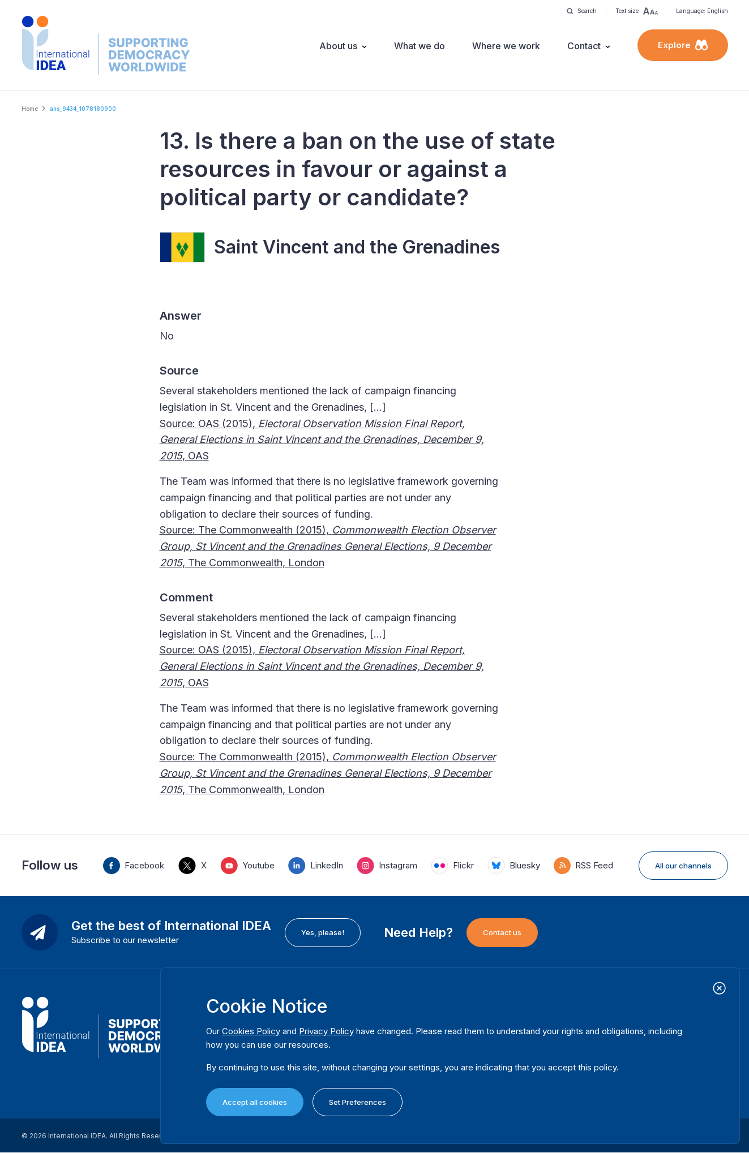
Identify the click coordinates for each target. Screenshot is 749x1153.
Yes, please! (322, 932)
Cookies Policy (251, 1031)
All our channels (683, 865)
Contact (584, 45)
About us (338, 45)
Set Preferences (357, 1102)
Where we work (506, 45)
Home (30, 108)
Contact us (502, 932)
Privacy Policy (326, 1031)
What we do (419, 45)
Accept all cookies (254, 1102)
